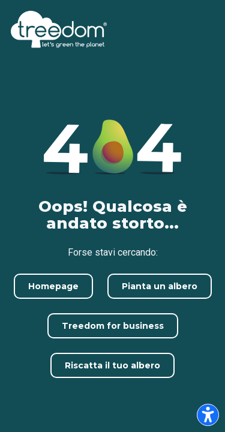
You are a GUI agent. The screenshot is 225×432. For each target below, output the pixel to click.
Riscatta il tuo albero (112, 365)
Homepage (53, 286)
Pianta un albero (159, 286)
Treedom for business (113, 325)
